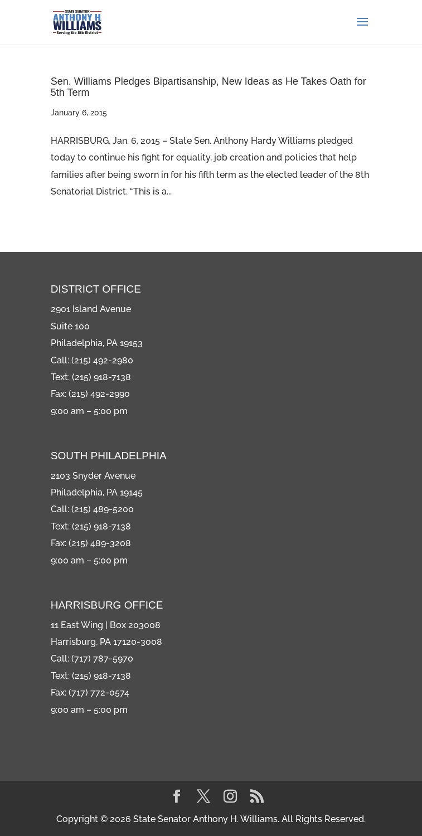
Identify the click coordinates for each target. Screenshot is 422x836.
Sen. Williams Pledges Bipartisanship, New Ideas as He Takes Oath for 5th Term (208, 87)
